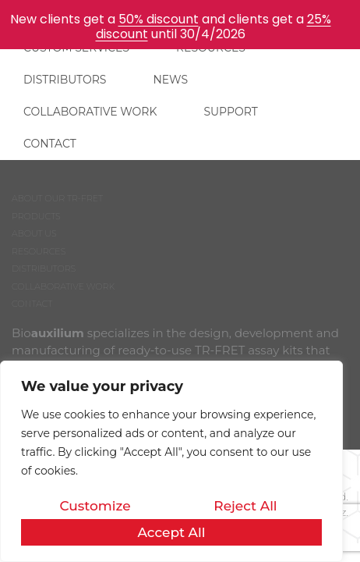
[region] (171, 461)
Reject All (245, 506)
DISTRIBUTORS (64, 80)
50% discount (158, 19)
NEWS (170, 80)
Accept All (171, 532)
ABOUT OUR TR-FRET (57, 198)
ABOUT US (34, 233)
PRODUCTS (36, 216)
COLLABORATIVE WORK (90, 112)
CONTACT (49, 144)
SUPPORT (230, 112)
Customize (94, 506)
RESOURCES (38, 251)
